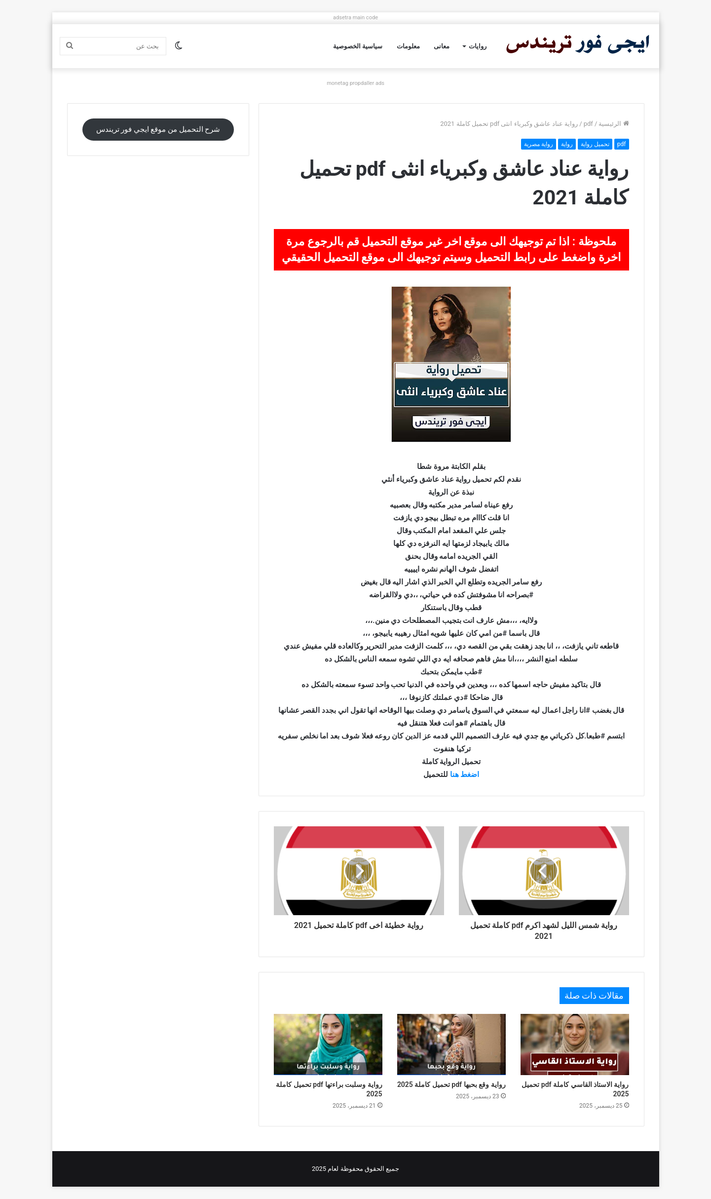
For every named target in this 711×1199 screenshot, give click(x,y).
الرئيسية (614, 123)
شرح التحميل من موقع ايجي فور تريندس (158, 129)
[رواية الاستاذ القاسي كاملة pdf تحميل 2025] (575, 1044)
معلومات (408, 46)
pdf (588, 123)
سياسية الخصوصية (357, 46)
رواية (567, 144)
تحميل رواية (595, 144)
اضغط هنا (465, 774)
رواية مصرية (538, 144)
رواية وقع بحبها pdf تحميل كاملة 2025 (451, 1084)
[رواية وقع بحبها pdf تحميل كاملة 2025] (451, 1044)
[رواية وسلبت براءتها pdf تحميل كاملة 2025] (328, 1044)
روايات (477, 46)
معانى (441, 46)
